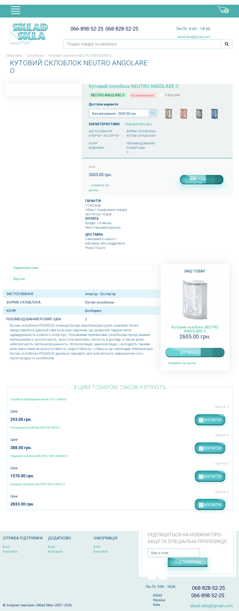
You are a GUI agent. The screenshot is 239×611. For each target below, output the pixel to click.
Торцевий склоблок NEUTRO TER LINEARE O (39, 456)
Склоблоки (35, 55)
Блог (6, 547)
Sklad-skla (13, 55)
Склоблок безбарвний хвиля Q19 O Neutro (38, 399)
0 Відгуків (172, 95)
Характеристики (26, 268)
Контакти (10, 551)
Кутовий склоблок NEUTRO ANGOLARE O (194, 329)
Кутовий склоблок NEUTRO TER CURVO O (37, 484)
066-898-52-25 (85, 29)
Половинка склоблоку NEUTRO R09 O (35, 427)
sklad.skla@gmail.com (192, 37)
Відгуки (19, 279)
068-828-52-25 (120, 29)
